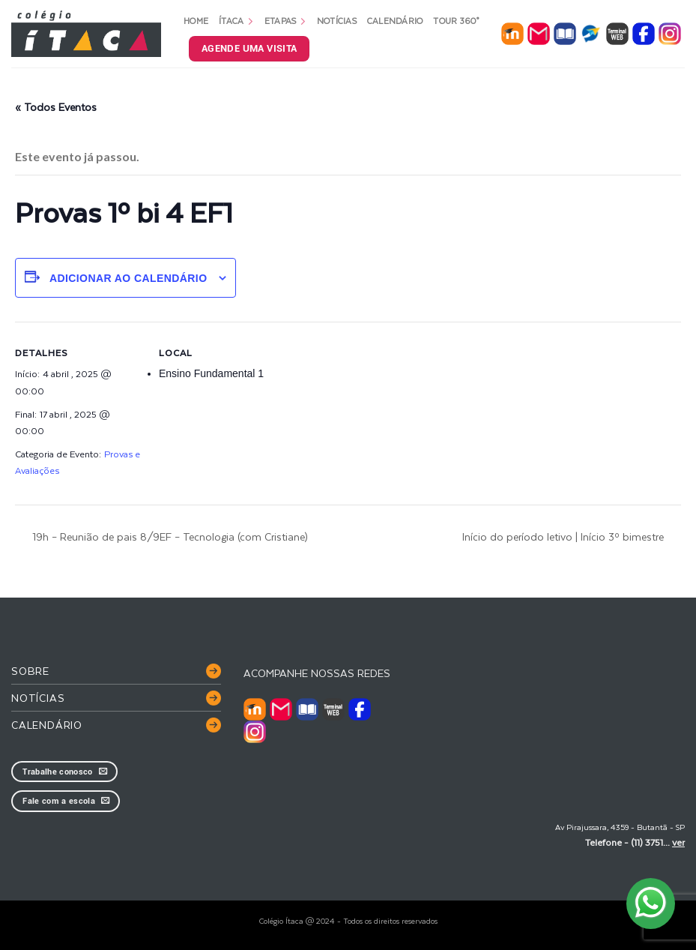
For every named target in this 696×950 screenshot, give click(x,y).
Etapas (285, 20)
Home (196, 20)
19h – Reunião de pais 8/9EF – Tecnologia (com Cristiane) (168, 536)
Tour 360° (456, 20)
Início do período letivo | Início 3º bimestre (564, 536)
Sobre (30, 670)
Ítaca (236, 20)
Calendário (395, 20)
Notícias (337, 20)
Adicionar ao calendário (128, 278)
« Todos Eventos (56, 106)
